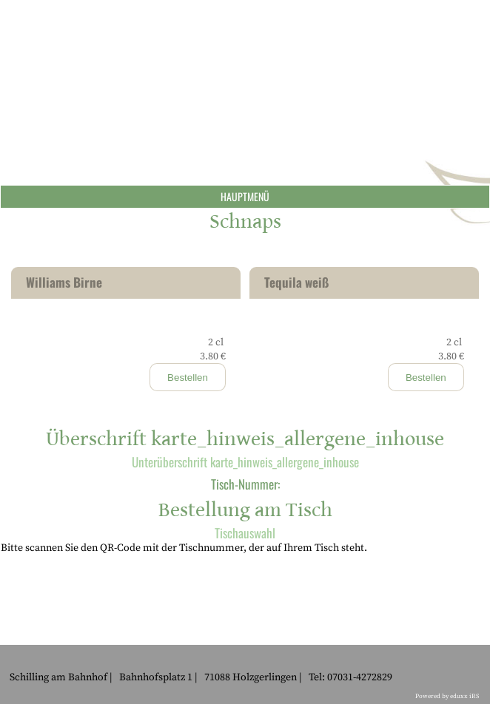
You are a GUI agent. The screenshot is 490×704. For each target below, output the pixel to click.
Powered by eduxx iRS (447, 696)
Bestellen (187, 377)
